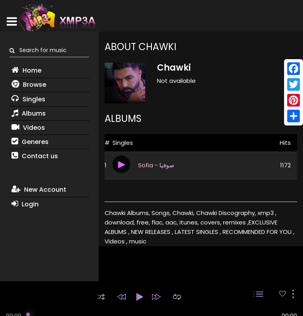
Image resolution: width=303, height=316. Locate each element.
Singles (28, 99)
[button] (101, 297)
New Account (38, 189)
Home (26, 70)
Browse (28, 84)
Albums (28, 113)
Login (25, 204)
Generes (30, 141)
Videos (28, 127)
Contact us (34, 156)
